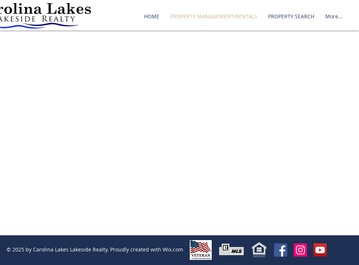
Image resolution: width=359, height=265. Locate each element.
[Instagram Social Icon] (300, 250)
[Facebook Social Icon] (280, 250)
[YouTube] (320, 250)
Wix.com (173, 249)
